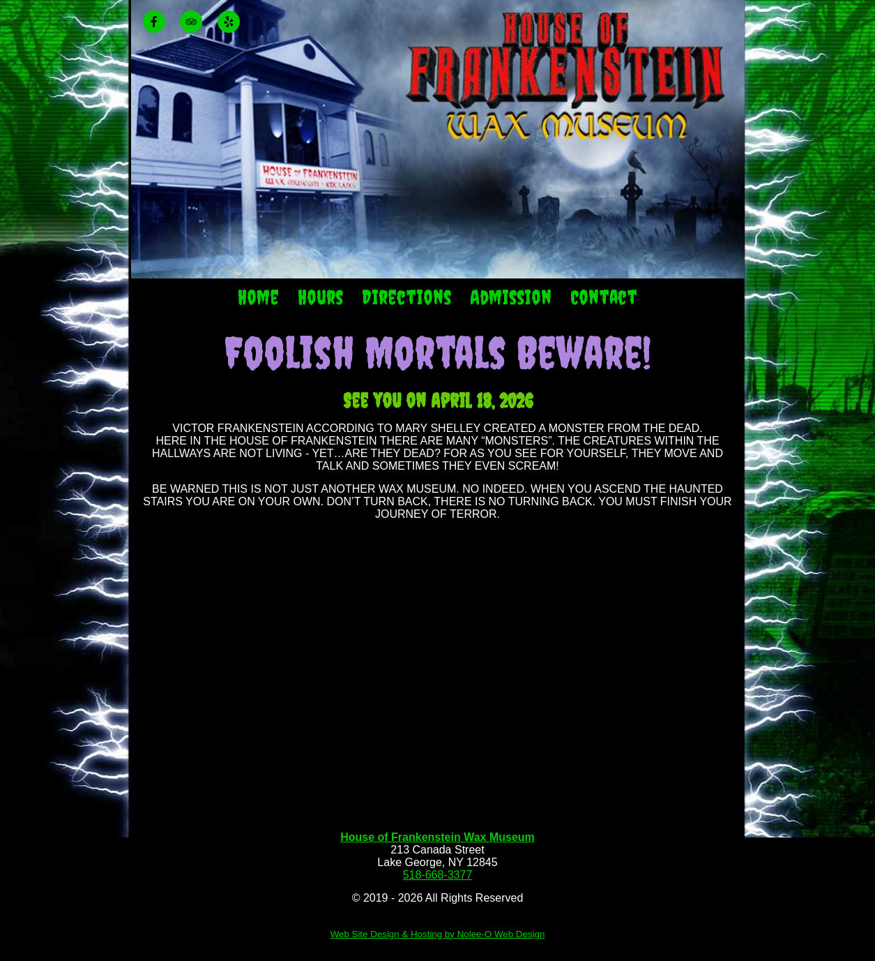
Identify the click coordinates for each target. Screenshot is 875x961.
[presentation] (160, 23)
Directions (406, 296)
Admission (510, 296)
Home (258, 296)
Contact (603, 296)
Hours (320, 296)
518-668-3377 (438, 875)
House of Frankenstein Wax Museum (437, 837)
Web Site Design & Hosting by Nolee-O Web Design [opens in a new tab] (437, 934)
